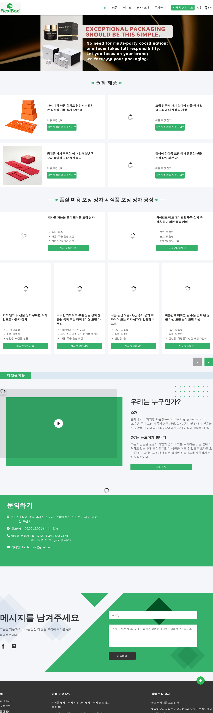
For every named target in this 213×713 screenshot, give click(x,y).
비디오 (127, 7)
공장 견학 (5, 706)
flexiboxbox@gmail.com (37, 547)
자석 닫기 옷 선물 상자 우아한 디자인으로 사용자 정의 (25, 317)
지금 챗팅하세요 (183, 7)
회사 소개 (143, 7)
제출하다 (122, 656)
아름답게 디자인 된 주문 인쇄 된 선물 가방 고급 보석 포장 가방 (187, 317)
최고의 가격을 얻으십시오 (61, 127)
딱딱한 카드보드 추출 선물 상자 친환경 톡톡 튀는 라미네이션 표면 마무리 (78, 319)
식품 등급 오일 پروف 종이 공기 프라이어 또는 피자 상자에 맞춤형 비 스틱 (133, 319)
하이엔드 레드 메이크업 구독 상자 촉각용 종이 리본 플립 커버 (179, 219)
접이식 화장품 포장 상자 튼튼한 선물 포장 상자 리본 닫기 (178, 155)
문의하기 (160, 7)
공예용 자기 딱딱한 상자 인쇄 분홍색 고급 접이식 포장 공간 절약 (70, 155)
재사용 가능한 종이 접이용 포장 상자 (71, 217)
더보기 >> (161, 466)
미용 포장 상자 (55, 120)
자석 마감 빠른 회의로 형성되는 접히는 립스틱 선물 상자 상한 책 (70, 107)
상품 (115, 7)
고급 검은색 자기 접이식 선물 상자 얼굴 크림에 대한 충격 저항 (179, 107)
